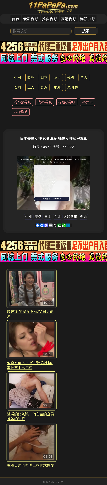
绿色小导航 (66, 102)
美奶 (38, 217)
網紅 (57, 87)
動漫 (44, 87)
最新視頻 (30, 19)
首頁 (15, 19)
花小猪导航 (22, 102)
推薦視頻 (49, 19)
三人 (30, 87)
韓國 (70, 77)
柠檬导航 (21, 112)
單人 (84, 77)
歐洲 (30, 77)
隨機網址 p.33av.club (52, 199)
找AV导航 (45, 102)
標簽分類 (87, 19)
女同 (17, 87)
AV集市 (87, 102)
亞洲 (17, 77)
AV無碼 (72, 87)
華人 (57, 77)
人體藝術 (70, 217)
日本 (44, 77)
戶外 (57, 217)
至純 (83, 217)
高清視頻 (68, 19)
